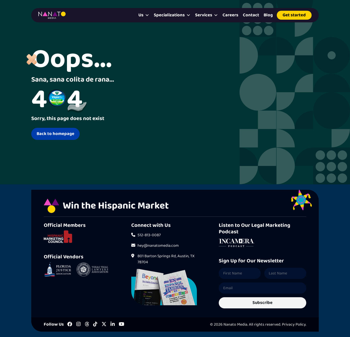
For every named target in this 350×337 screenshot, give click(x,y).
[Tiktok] (95, 324)
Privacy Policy (294, 324)
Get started (294, 15)
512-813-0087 (146, 235)
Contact (251, 15)
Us (143, 15)
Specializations (172, 15)
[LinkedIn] (112, 324)
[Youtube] (121, 324)
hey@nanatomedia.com (155, 246)
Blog (268, 15)
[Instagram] (78, 324)
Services (206, 15)
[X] (104, 324)
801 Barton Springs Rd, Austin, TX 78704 (163, 259)
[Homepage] (52, 15)
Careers (230, 15)
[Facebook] (69, 324)
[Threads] (87, 324)
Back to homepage (55, 133)
